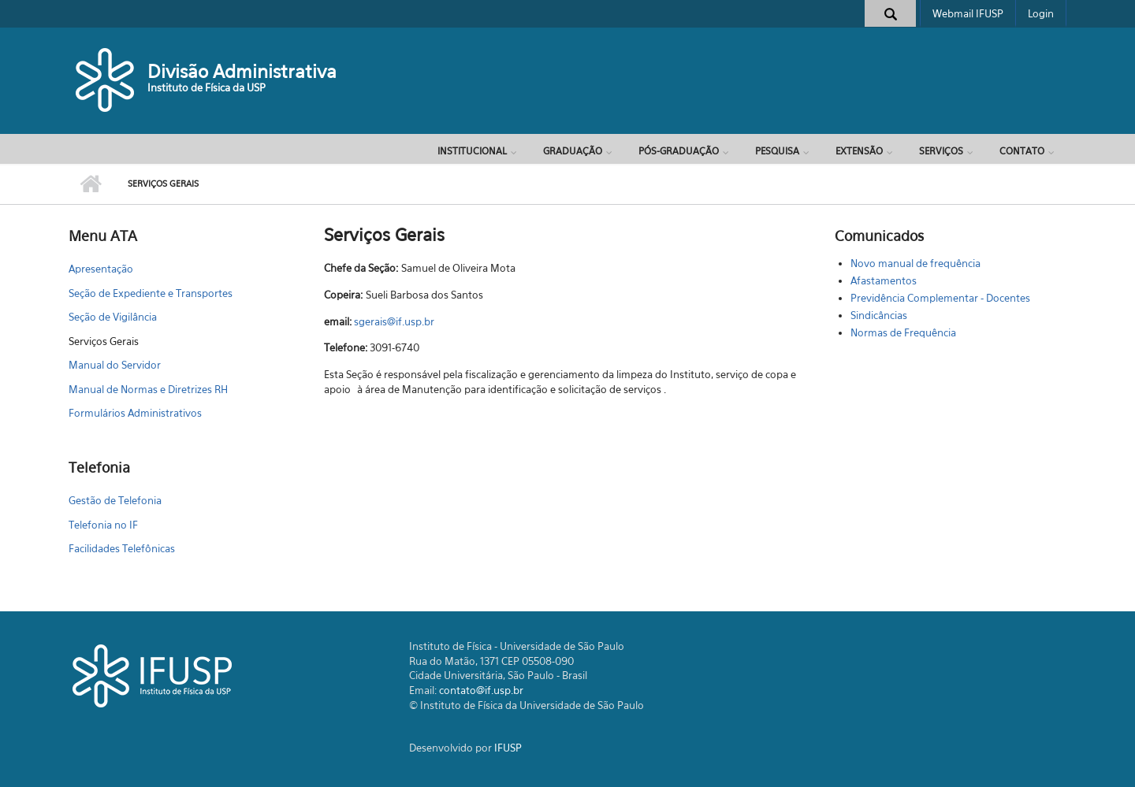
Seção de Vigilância (113, 316)
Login (1041, 13)
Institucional (472, 151)
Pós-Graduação (678, 151)
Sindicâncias (878, 315)
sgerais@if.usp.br (394, 321)
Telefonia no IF (103, 524)
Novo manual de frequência (915, 263)
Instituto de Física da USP (206, 87)
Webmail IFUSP (967, 13)
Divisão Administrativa (242, 71)
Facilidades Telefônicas (122, 548)
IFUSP (508, 747)
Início (90, 184)
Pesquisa (777, 151)
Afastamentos (883, 280)
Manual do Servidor (115, 364)
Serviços (941, 151)
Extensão (859, 151)
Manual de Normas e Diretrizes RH (148, 389)
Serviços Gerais (104, 341)
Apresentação (101, 268)
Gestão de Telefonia (115, 500)
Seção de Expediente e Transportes (151, 293)
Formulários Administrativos (135, 412)
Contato (1021, 151)
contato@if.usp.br (481, 690)
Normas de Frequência (903, 332)
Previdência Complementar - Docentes (940, 297)
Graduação (572, 151)
